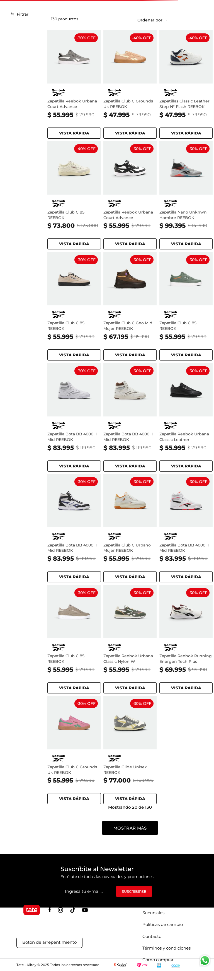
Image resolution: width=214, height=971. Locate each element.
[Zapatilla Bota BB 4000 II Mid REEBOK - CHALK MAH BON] (130, 417)
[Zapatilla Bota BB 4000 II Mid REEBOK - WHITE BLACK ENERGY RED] (186, 528)
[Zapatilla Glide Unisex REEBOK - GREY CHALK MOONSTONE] (130, 750)
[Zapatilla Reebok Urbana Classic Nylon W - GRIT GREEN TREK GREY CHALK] (130, 639)
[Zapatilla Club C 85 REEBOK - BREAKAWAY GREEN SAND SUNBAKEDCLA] (186, 306)
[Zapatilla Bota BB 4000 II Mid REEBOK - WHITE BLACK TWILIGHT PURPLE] (74, 528)
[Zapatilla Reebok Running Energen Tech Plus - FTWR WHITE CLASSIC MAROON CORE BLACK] (186, 639)
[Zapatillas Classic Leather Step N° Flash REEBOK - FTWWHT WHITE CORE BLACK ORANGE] (186, 84)
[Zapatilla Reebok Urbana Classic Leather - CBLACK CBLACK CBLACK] (186, 417)
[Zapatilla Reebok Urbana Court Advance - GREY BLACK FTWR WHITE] (74, 84)
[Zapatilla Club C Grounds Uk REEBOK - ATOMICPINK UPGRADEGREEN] (74, 750)
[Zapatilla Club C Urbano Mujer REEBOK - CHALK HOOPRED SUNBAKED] (130, 528)
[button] (74, 132)
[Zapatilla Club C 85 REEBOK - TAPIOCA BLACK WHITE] (74, 306)
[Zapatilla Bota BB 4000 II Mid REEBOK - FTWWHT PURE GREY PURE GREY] (74, 417)
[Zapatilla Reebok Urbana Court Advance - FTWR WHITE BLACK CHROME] (130, 195)
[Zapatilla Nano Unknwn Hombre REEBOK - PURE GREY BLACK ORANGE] (186, 195)
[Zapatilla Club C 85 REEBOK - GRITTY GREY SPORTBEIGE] (74, 639)
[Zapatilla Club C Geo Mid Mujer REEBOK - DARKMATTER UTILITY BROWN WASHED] (130, 306)
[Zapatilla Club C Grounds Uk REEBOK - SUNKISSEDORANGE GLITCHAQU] (130, 84)
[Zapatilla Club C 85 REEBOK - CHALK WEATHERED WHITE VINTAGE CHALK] (74, 195)
